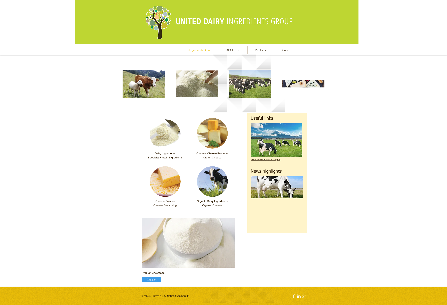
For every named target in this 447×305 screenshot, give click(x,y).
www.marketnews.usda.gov (265, 159)
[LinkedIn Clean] (299, 296)
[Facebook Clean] (294, 296)
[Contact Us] (151, 279)
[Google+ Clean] (304, 296)
